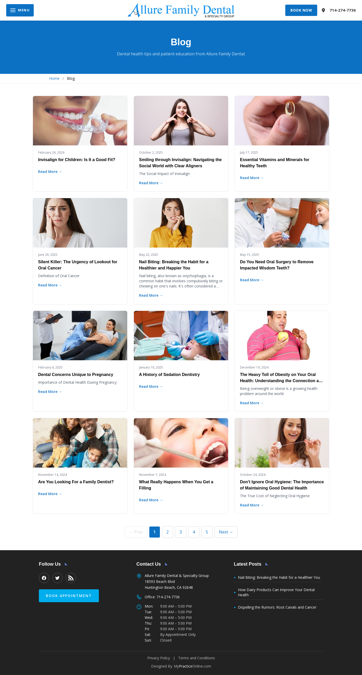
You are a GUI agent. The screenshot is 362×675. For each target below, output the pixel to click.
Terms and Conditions (196, 657)
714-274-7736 (343, 10)
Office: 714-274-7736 (162, 596)
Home (54, 78)
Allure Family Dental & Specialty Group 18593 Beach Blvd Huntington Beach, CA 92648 (177, 581)
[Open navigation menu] (20, 10)
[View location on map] (323, 10)
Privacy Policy (158, 657)
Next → (226, 532)
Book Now (301, 10)
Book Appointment (69, 595)
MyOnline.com (192, 666)
